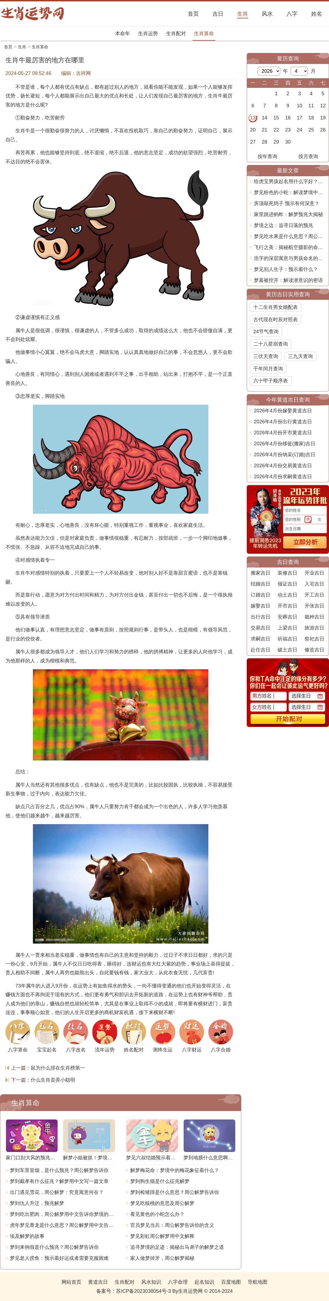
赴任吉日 (260, 650)
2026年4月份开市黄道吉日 (283, 432)
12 (323, 105)
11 (311, 105)
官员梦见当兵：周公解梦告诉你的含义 (172, 1225)
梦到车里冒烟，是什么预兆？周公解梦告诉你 (59, 1170)
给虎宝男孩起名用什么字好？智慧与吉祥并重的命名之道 (290, 181)
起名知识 (204, 1282)
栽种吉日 (314, 617)
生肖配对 (176, 33)
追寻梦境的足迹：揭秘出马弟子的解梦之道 (177, 1247)
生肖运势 (148, 33)
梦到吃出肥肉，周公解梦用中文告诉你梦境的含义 (62, 1214)
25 (311, 130)
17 (299, 118)
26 (323, 130)
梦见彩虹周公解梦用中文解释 (162, 1236)
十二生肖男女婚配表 (275, 307)
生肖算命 (204, 33)
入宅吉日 (314, 584)
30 (288, 142)
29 (276, 142)
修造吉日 (314, 650)
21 (264, 130)
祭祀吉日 (314, 639)
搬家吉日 (260, 573)
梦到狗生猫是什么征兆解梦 (159, 1181)
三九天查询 (300, 356)
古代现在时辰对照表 (275, 319)
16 (288, 118)
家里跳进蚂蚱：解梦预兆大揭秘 (288, 214)
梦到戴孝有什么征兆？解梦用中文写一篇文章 (59, 1181)
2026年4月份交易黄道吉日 (283, 465)
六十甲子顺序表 (270, 381)
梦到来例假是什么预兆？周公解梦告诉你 (54, 1247)
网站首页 (71, 1282)
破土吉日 (287, 650)
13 (253, 118)
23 (288, 130)
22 (276, 130)
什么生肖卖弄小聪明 (53, 1080)
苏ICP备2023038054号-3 (143, 1291)
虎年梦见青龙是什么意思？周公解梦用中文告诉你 (62, 1225)
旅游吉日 (314, 628)
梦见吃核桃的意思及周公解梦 (162, 1203)
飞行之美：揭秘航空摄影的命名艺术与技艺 (290, 247)
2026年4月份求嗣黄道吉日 (283, 476)
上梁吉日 (287, 628)
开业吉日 (314, 573)
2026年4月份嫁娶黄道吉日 (283, 410)
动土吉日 (287, 595)
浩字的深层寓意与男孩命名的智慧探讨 (290, 258)
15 (276, 118)
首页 (8, 46)
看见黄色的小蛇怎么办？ (157, 1214)
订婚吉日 (260, 595)
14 (264, 118)
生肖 (22, 46)
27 (253, 142)
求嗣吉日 (260, 639)
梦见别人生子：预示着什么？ (286, 269)
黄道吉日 (98, 1282)
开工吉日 (314, 595)
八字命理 (178, 1282)
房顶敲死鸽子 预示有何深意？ (286, 203)
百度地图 (231, 1282)
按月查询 (308, 156)
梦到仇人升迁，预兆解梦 (37, 1203)
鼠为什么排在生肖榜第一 (58, 1068)
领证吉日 (287, 584)
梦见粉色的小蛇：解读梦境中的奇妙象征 (290, 192)
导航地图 (258, 1282)
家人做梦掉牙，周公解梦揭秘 (162, 1258)
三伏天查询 (265, 356)
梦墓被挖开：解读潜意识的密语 (288, 280)
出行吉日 (260, 617)
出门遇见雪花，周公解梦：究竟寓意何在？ (57, 1192)
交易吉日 (260, 628)
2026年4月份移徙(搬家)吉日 (284, 443)
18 (311, 118)
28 (264, 142)
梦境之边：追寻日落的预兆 (283, 225)
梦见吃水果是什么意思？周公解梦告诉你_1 (290, 236)
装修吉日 (287, 573)
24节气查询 (266, 331)
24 (299, 130)
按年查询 (267, 156)
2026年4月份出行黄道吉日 (283, 421)
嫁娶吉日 (260, 606)
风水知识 (151, 1282)
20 (253, 130)
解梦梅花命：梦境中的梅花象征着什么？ (174, 1170)
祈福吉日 (287, 639)
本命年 (122, 33)
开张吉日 (314, 606)
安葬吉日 (287, 617)
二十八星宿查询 (270, 344)
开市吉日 (287, 606)
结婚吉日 (260, 584)
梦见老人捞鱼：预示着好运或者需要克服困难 (59, 1258)
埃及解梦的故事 (27, 1236)
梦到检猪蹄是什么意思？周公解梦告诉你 (174, 1192)
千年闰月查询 (268, 368)
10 (299, 105)
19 (323, 118)
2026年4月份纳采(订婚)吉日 (284, 454)
